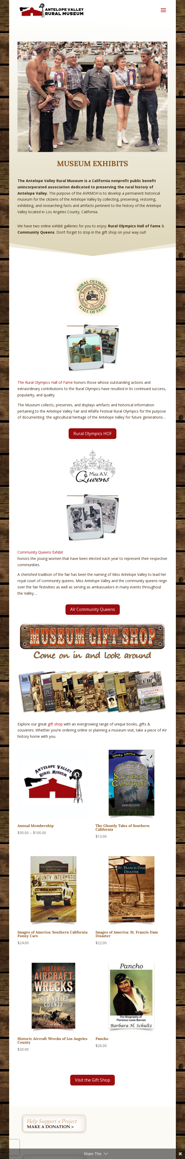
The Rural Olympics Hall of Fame (45, 382)
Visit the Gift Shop (92, 1080)
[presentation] (10, 1147)
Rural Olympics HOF (92, 433)
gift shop (55, 724)
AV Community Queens (92, 609)
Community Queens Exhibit (40, 552)
